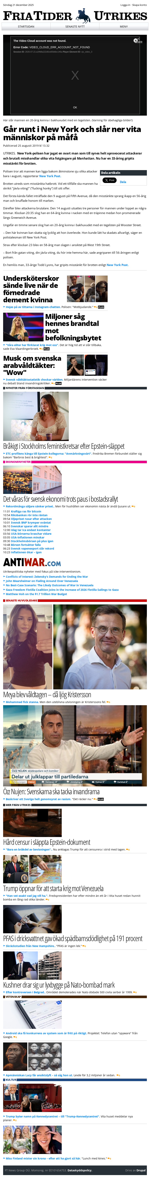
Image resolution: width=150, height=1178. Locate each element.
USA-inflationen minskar (27, 537)
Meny (124, 26)
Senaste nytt (75, 26)
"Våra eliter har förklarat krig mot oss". (32, 345)
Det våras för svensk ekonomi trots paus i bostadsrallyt (60, 499)
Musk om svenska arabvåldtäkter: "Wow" (32, 365)
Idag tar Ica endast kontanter (31, 530)
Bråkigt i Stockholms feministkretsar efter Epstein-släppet (63, 446)
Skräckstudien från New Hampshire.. (30, 946)
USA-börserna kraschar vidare (31, 533)
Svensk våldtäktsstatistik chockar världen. (34, 379)
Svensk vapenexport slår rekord (32, 548)
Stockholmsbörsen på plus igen (32, 541)
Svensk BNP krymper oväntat (31, 522)
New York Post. (50, 176)
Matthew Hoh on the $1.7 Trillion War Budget (36, 594)
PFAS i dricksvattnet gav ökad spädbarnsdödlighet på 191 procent (72, 938)
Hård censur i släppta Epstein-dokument (46, 842)
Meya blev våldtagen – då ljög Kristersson (47, 694)
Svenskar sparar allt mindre (29, 526)
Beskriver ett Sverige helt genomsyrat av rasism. (38, 799)
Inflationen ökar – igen (26, 552)
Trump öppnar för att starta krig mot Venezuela (53, 888)
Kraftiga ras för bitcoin (26, 511)
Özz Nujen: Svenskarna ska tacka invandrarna (51, 791)
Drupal (141, 1170)
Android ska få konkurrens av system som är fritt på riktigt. (46, 1033)
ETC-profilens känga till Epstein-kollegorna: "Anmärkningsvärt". (49, 453)
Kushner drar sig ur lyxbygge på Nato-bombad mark (59, 984)
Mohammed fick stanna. (22, 702)
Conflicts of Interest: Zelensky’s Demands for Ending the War (47, 576)
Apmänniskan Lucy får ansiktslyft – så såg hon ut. (39, 1075)
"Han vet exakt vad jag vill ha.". (27, 896)
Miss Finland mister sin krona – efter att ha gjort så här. (43, 1158)
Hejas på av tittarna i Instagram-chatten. (33, 307)
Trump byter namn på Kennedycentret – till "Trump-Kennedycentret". (53, 1116)
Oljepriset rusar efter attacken (31, 519)
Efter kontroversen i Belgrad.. (26, 992)
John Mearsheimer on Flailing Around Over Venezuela (42, 581)
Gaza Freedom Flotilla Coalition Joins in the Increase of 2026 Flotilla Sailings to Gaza (62, 590)
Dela (123, 182)
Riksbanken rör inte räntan (29, 515)
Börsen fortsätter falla (26, 545)
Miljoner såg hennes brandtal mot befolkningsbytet (73, 326)
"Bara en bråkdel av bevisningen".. (29, 849)
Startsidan (26, 26)
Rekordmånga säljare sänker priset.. (30, 506)
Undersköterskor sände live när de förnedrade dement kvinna (31, 288)
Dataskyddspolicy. (80, 1170)
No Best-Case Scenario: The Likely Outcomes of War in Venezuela (49, 585)
